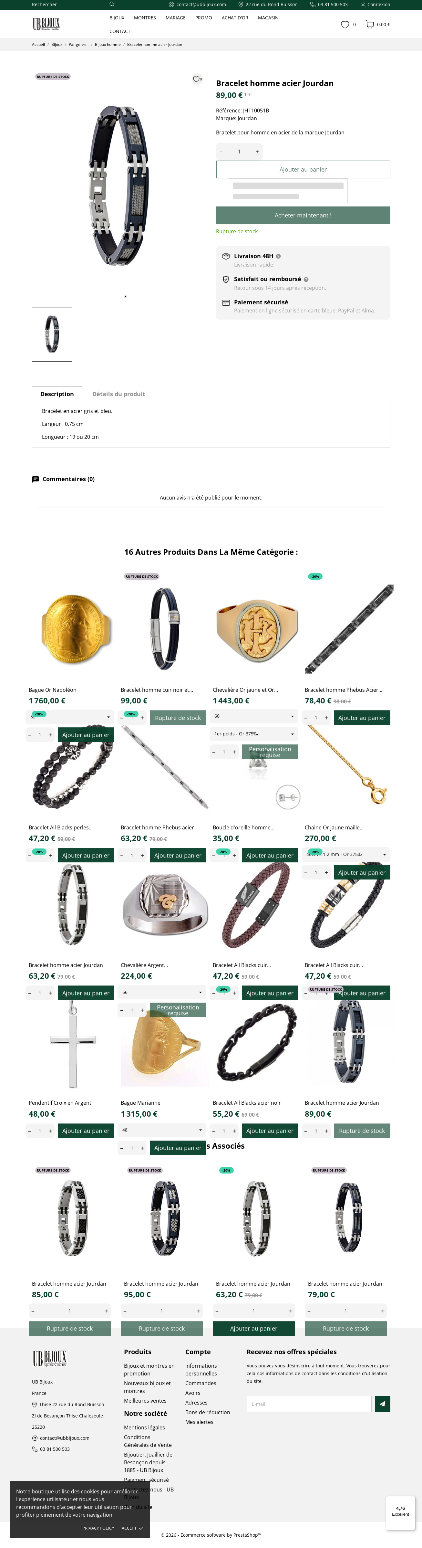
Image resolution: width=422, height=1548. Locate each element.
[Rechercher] (73, 4)
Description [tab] (57, 394)
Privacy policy (98, 1528)
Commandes (200, 1383)
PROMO (203, 18)
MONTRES (145, 18)
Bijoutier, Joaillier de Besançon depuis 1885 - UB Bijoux (148, 1462)
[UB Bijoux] (58, 24)
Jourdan (247, 118)
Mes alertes (199, 1422)
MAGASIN (268, 18)
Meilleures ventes (145, 1400)
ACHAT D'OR (235, 18)
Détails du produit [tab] (118, 394)
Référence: (229, 110)
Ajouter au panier (303, 169)
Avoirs (193, 1392)
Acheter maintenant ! (303, 215)
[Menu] (412, 1500)
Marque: (226, 118)
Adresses (196, 1402)
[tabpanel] (119, 186)
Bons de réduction (207, 1412)
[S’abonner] (382, 1404)
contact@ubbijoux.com (64, 1438)
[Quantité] (239, 152)
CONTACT (119, 31)
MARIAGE (176, 18)
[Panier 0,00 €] (377, 24)
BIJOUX (116, 18)
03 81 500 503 (55, 1449)
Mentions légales (144, 1427)
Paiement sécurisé (146, 1479)
